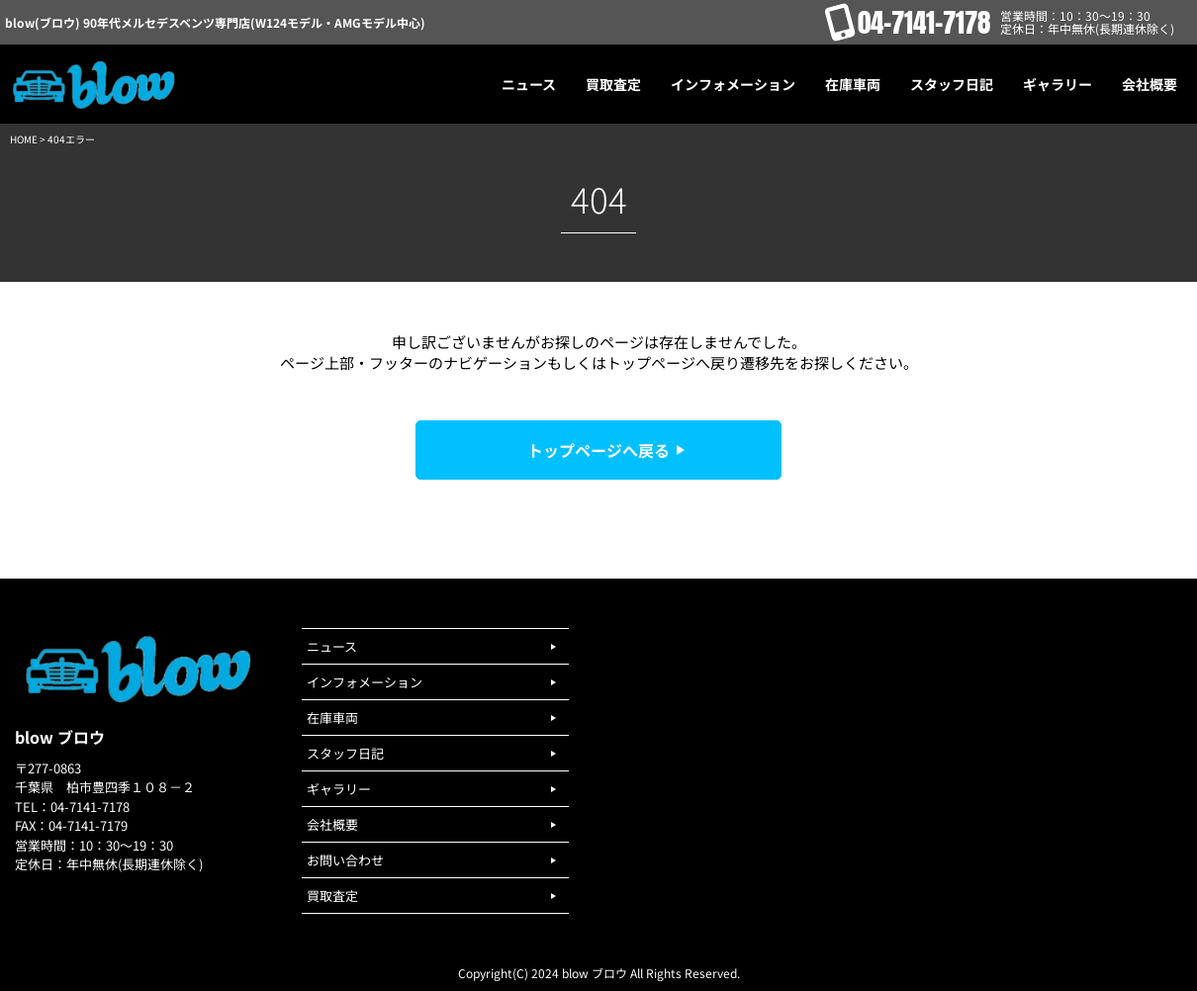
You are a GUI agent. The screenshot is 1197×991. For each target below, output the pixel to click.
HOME (24, 139)
